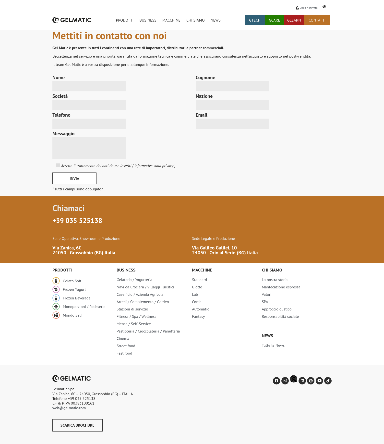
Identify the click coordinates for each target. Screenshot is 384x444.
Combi (197, 301)
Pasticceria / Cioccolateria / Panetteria (148, 331)
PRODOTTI (124, 20)
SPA (265, 301)
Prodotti (62, 270)
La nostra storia (275, 279)
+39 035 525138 (77, 220)
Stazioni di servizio (132, 309)
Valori (266, 294)
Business (126, 270)
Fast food (124, 353)
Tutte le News (273, 345)
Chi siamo (272, 270)
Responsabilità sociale (280, 316)
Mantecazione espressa (281, 286)
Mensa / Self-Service (134, 323)
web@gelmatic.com (69, 407)
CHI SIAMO (195, 20)
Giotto (197, 286)
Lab (195, 294)
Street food (126, 345)
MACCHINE (171, 20)
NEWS (216, 20)
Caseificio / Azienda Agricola (140, 294)
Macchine (202, 270)
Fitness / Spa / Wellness (136, 316)
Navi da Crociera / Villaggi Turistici (145, 286)
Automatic (200, 309)
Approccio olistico (276, 309)
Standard (199, 279)
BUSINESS (147, 20)
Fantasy (198, 316)
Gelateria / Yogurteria (134, 279)
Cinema (123, 338)
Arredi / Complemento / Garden (143, 301)
